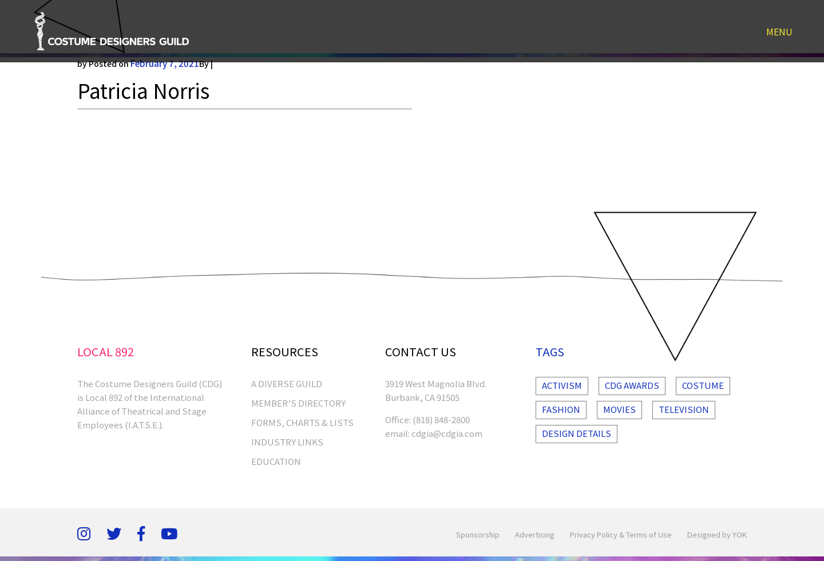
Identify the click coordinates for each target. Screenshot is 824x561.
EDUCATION (276, 461)
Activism (562, 385)
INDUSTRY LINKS (287, 442)
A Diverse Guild (286, 383)
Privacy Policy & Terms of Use (621, 534)
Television (684, 409)
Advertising (534, 534)
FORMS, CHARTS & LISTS (302, 422)
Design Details (576, 433)
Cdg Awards (632, 385)
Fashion (561, 409)
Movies (619, 409)
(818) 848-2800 (441, 419)
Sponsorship (478, 534)
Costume (703, 385)
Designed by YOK (717, 534)
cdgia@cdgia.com (446, 433)
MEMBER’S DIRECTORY (298, 403)
